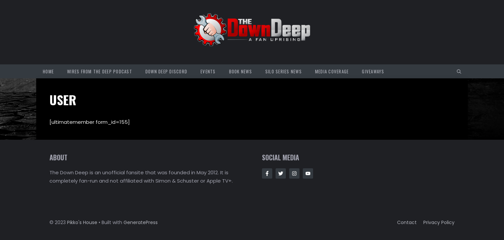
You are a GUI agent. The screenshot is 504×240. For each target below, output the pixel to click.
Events (208, 71)
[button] (459, 71)
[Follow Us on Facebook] (267, 173)
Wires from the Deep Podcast (99, 71)
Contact (407, 222)
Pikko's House (82, 222)
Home (48, 71)
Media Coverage (332, 71)
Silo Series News (283, 71)
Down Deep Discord (166, 71)
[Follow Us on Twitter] (281, 173)
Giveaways (373, 71)
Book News (240, 71)
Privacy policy (439, 222)
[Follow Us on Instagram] (294, 173)
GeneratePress (141, 222)
